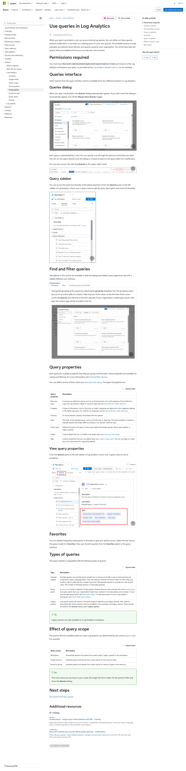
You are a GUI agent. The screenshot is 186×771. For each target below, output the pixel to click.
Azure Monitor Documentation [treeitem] (16, 28)
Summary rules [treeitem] (14, 93)
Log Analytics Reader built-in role (107, 67)
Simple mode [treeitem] (13, 79)
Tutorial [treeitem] (11, 100)
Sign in (180, 3)
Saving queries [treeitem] (14, 86)
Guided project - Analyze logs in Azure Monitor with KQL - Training (74, 719)
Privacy (53, 764)
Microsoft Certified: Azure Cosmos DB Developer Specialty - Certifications (77, 732)
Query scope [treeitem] (13, 83)
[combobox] (23, 23)
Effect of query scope (151, 41)
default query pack (128, 589)
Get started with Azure (173, 10)
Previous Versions (21, 764)
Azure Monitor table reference (115, 404)
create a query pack (106, 439)
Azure (58, 18)
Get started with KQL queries (61, 696)
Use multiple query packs (81, 597)
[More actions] (134, 18)
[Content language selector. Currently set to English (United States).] (14, 758)
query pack (66, 589)
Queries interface (150, 26)
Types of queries (150, 38)
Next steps (147, 45)
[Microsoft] (4, 3)
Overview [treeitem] (12, 76)
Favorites (147, 35)
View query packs (88, 594)
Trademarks (100, 764)
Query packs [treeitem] (13, 96)
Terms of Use (88, 764)
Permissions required (151, 22)
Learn (51, 18)
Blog (33, 764)
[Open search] (174, 3)
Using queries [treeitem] (14, 90)
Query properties (150, 32)
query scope (130, 635)
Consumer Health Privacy (69, 764)
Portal (159, 10)
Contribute (43, 764)
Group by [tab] (54, 285)
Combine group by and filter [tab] (79, 285)
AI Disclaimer (8, 764)
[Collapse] (41, 18)
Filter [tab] (64, 285)
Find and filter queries (98, 377)
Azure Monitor (68, 18)
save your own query (93, 382)
